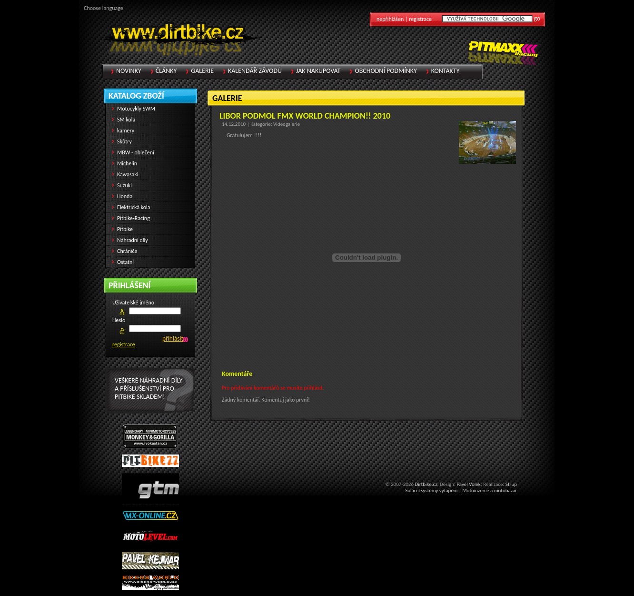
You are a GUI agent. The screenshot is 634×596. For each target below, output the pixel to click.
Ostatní (125, 262)
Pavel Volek (468, 484)
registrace (123, 344)
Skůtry (124, 141)
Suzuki (124, 185)
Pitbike (125, 229)
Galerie (202, 71)
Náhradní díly (132, 240)
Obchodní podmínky (385, 71)
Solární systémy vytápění (431, 490)
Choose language (103, 8)
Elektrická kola (133, 207)
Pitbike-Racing (133, 218)
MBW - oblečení (135, 152)
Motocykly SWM (136, 108)
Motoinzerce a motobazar (489, 490)
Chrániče (127, 251)
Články (166, 71)
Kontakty (445, 71)
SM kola (126, 119)
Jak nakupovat (318, 71)
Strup (511, 484)
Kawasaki (128, 174)
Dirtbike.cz (426, 484)
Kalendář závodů (255, 71)
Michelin (127, 163)
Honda (124, 196)
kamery (125, 130)
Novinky (128, 71)
